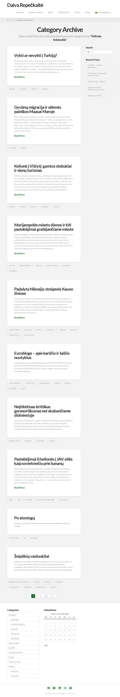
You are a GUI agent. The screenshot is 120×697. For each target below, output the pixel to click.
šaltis (23, 389)
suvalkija (13, 271)
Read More (19, 77)
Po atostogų (24, 517)
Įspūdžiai (12, 648)
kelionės (22, 89)
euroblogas (44, 383)
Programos (15, 676)
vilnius (52, 441)
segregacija (14, 335)
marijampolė (25, 266)
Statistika (14, 629)
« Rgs (46, 645)
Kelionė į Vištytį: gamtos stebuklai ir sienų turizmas (42, 168)
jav (19, 500)
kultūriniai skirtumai (45, 500)
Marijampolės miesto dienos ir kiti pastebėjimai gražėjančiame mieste (43, 227)
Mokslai (11, 657)
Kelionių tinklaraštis (16, 652)
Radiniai (11, 666)
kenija (23, 148)
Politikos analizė (14, 662)
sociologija (29, 335)
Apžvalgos (12, 615)
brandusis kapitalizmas (18, 582)
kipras (38, 330)
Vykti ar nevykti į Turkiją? (35, 55)
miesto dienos (52, 266)
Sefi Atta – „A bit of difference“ (95, 66)
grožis (12, 89)
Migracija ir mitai (94, 95)
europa (12, 207)
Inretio (62, 693)
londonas (40, 441)
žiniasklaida (15, 638)
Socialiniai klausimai (18, 624)
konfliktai (50, 330)
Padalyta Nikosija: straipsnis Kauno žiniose (43, 291)
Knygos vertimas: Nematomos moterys (96, 88)
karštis (68, 383)
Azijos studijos (14, 643)
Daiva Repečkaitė (25, 5)
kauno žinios (14, 330)
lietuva (56, 207)
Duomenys (15, 671)
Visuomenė (15, 634)
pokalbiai (59, 582)
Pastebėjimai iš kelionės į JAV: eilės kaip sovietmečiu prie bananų (43, 461)
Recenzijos (15, 619)
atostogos (30, 383)
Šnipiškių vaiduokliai (31, 556)
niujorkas (63, 500)
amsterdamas (15, 383)
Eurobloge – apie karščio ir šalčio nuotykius (41, 355)
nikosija (73, 330)
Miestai (34, 89)
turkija (45, 89)
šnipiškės (27, 587)
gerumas (28, 441)
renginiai (66, 266)
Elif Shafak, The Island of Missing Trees (97, 74)
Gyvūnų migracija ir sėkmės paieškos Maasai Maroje (37, 109)
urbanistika (41, 587)
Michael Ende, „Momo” (96, 81)
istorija (33, 207)
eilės (11, 500)
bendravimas (14, 441)
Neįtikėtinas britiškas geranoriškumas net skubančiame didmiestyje (42, 411)
